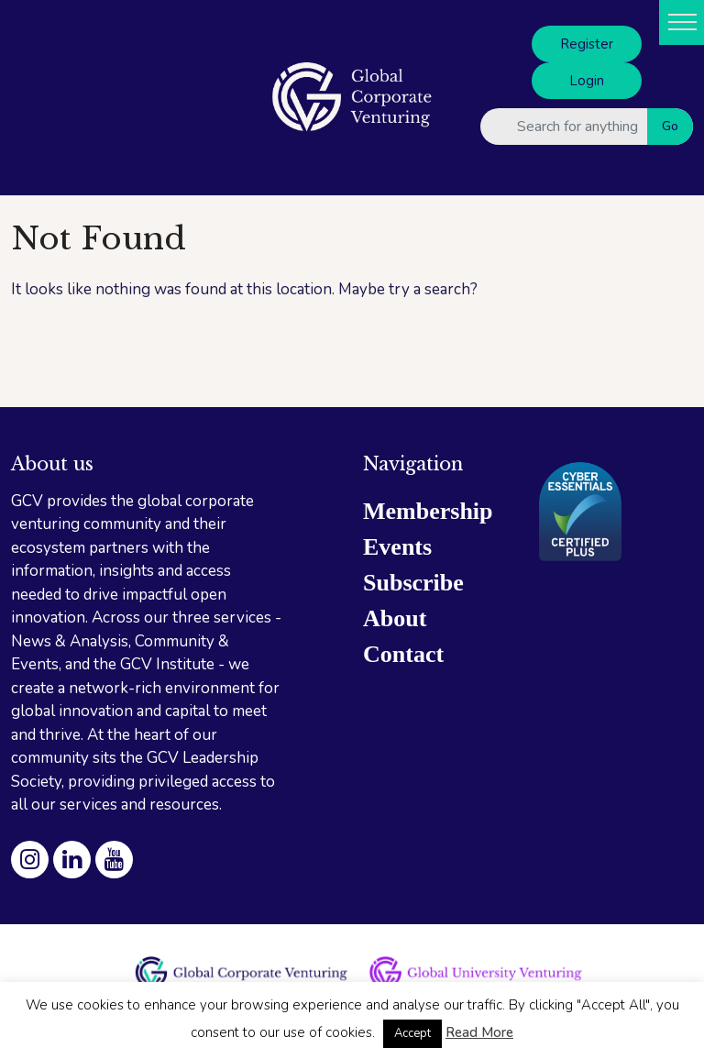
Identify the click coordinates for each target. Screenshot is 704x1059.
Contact (403, 654)
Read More (479, 1032)
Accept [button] (412, 1033)
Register (586, 44)
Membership (428, 511)
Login (586, 81)
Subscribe (413, 582)
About (394, 618)
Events (397, 547)
